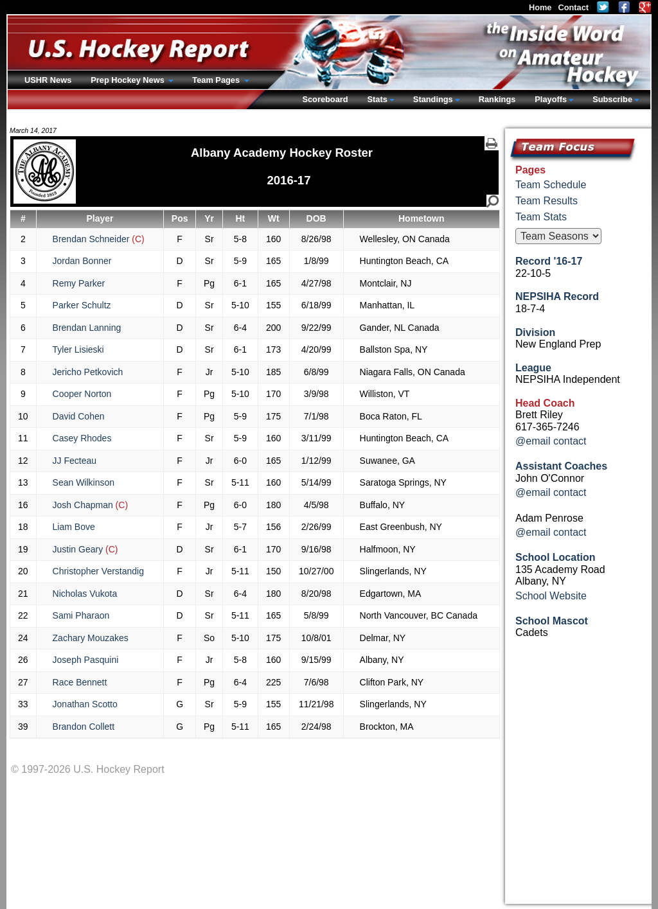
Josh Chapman (91, 505)
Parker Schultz (82, 305)
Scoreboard (325, 99)
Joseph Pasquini (86, 660)
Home (540, 7)
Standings (433, 99)
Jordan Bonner (82, 261)
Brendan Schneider (99, 239)
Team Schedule (550, 184)
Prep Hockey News (128, 80)
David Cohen (79, 416)
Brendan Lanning (87, 327)
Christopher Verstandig (98, 571)
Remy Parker (79, 283)
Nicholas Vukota (85, 593)
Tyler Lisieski (78, 349)
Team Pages (217, 80)
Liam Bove (74, 527)
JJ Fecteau (74, 460)
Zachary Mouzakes (91, 638)
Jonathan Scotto (85, 704)
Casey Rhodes (82, 438)
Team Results (546, 200)
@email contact (551, 441)
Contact (573, 7)
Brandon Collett (84, 726)
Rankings (497, 99)
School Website (551, 595)
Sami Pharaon (81, 615)
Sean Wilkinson (84, 482)
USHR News (47, 80)
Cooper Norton (82, 394)
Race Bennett (80, 682)
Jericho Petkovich (88, 372)
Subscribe (612, 99)
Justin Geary (85, 549)
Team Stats (541, 216)
